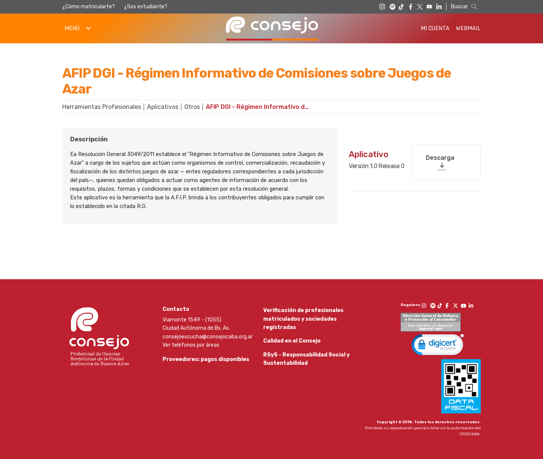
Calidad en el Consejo (292, 346)
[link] (437, 346)
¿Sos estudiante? (145, 6)
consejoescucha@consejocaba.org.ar (208, 337)
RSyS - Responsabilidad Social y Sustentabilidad (306, 369)
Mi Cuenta (435, 28)
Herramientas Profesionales (101, 106)
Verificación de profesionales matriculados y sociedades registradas (303, 318)
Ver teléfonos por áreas (191, 345)
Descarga (440, 151)
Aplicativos (162, 106)
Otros (192, 106)
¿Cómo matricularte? (88, 6)
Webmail (468, 28)
